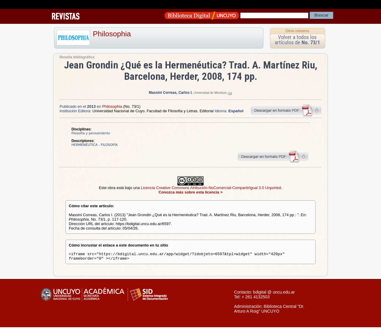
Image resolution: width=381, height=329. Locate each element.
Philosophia (112, 34)
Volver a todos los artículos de (297, 40)
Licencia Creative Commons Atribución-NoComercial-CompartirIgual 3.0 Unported (211, 187)
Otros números (297, 31)
